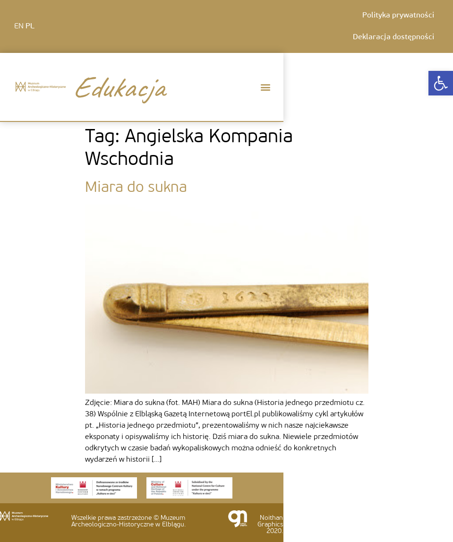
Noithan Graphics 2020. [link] (270, 525)
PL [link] (30, 26)
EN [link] (19, 26)
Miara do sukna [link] (136, 188)
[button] (265, 87)
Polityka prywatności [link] (398, 15)
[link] (440, 83)
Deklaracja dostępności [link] (393, 37)
